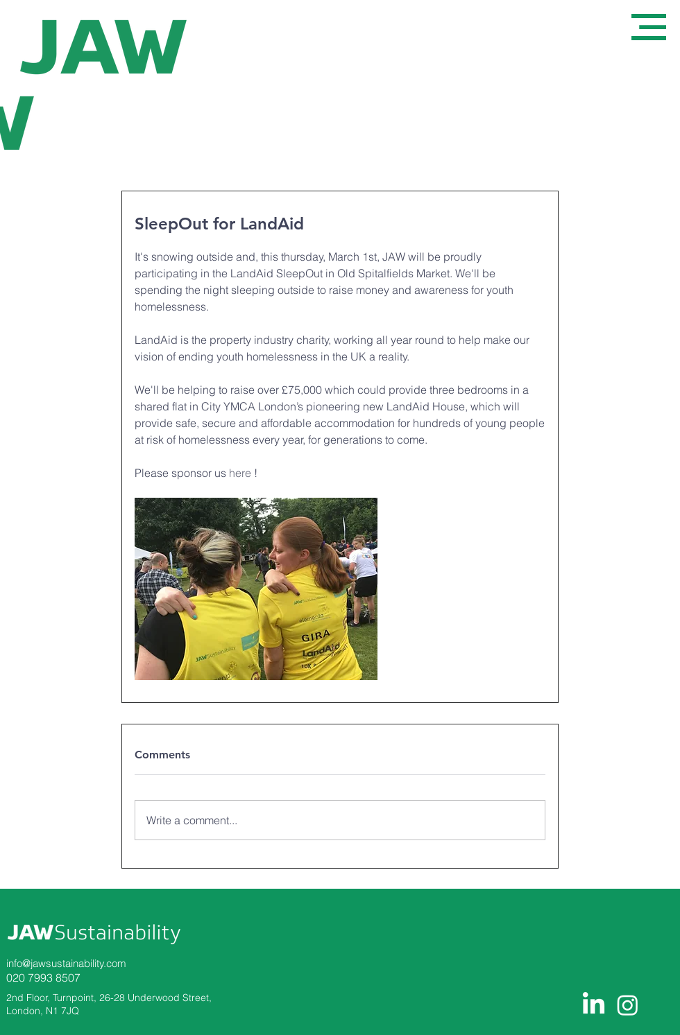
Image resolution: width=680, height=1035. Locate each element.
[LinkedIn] (593, 1004)
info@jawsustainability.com (66, 963)
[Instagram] (627, 1004)
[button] (648, 27)
